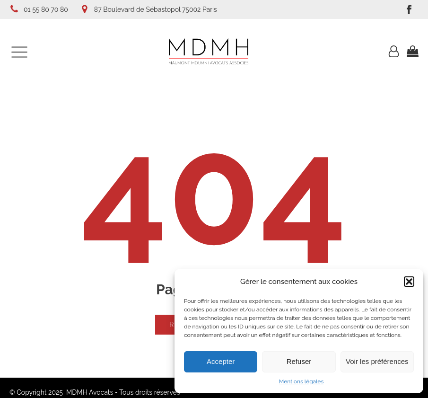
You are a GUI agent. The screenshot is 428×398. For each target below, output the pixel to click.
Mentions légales (301, 381)
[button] (409, 281)
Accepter (221, 361)
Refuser (299, 361)
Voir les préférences (377, 361)
